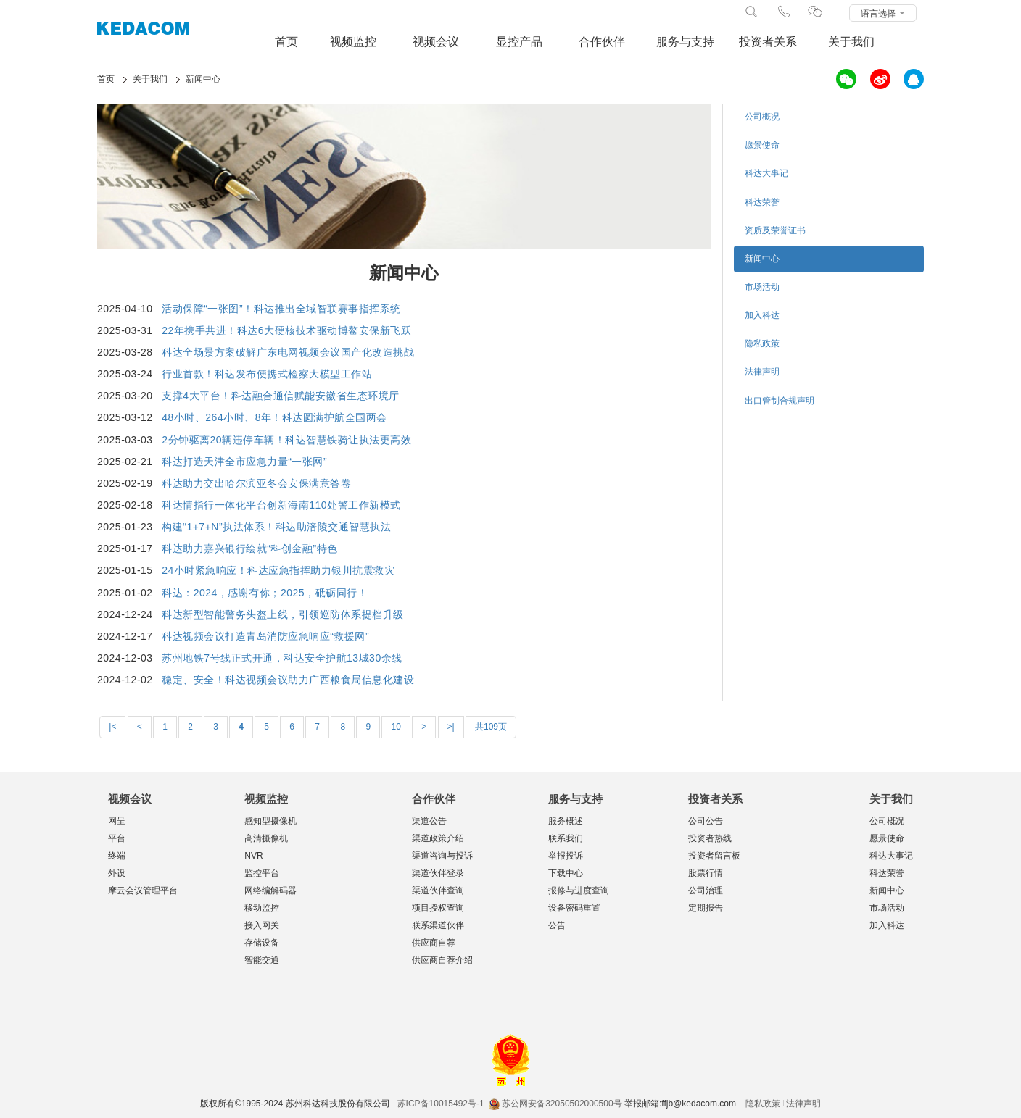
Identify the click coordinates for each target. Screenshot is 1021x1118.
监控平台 (261, 873)
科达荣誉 (762, 202)
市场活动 (762, 287)
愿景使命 (762, 145)
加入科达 (762, 315)
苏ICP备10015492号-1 (440, 1103)
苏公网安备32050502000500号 (555, 1103)
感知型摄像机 (270, 821)
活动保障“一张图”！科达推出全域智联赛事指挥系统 (281, 308)
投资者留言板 (714, 856)
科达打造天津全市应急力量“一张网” (244, 461)
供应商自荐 (433, 943)
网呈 (116, 821)
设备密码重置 (574, 908)
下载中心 (565, 873)
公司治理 (705, 890)
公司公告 (705, 821)
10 (395, 727)
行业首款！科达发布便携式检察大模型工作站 (267, 374)
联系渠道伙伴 (438, 925)
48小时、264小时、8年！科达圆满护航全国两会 (274, 417)
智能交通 (261, 960)
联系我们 (565, 838)
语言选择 (883, 14)
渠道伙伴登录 (438, 873)
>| (451, 727)
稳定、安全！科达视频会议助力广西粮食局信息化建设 (288, 679)
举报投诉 (565, 856)
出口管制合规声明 (779, 401)
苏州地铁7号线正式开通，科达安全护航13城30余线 (282, 658)
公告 (557, 925)
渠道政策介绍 (438, 838)
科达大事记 (766, 173)
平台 (116, 838)
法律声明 (762, 372)
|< (112, 727)
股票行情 (705, 873)
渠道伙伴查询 (438, 890)
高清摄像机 (266, 838)
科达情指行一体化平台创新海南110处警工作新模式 (281, 505)
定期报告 (705, 908)
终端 (116, 856)
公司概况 (762, 117)
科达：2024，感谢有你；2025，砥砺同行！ (265, 592)
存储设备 (261, 943)
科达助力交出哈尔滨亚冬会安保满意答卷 (256, 483)
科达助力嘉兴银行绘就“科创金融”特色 (249, 548)
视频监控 (353, 42)
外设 (116, 873)
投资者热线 (710, 838)
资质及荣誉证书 (775, 230)
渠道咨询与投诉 (442, 856)
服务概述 (565, 821)
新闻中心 (762, 259)
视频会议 (436, 42)
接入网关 (261, 925)
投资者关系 (768, 42)
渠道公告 (429, 821)
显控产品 (519, 42)
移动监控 (261, 908)
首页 (286, 42)
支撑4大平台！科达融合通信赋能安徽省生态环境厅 (280, 395)
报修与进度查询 (578, 890)
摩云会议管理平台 (143, 890)
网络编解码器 (270, 890)
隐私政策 (762, 343)
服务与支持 (685, 42)
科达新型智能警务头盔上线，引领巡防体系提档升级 (283, 614)
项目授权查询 (438, 908)
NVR (253, 856)
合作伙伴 (602, 42)
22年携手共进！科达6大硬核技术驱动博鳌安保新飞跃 (286, 330)
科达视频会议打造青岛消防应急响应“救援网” (265, 636)
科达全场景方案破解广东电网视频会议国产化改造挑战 (288, 352)
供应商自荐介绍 (442, 960)
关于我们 (851, 42)
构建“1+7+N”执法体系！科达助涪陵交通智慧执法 (276, 527)
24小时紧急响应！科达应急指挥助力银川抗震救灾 (278, 570)
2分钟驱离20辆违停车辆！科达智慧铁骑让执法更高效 (286, 440)
